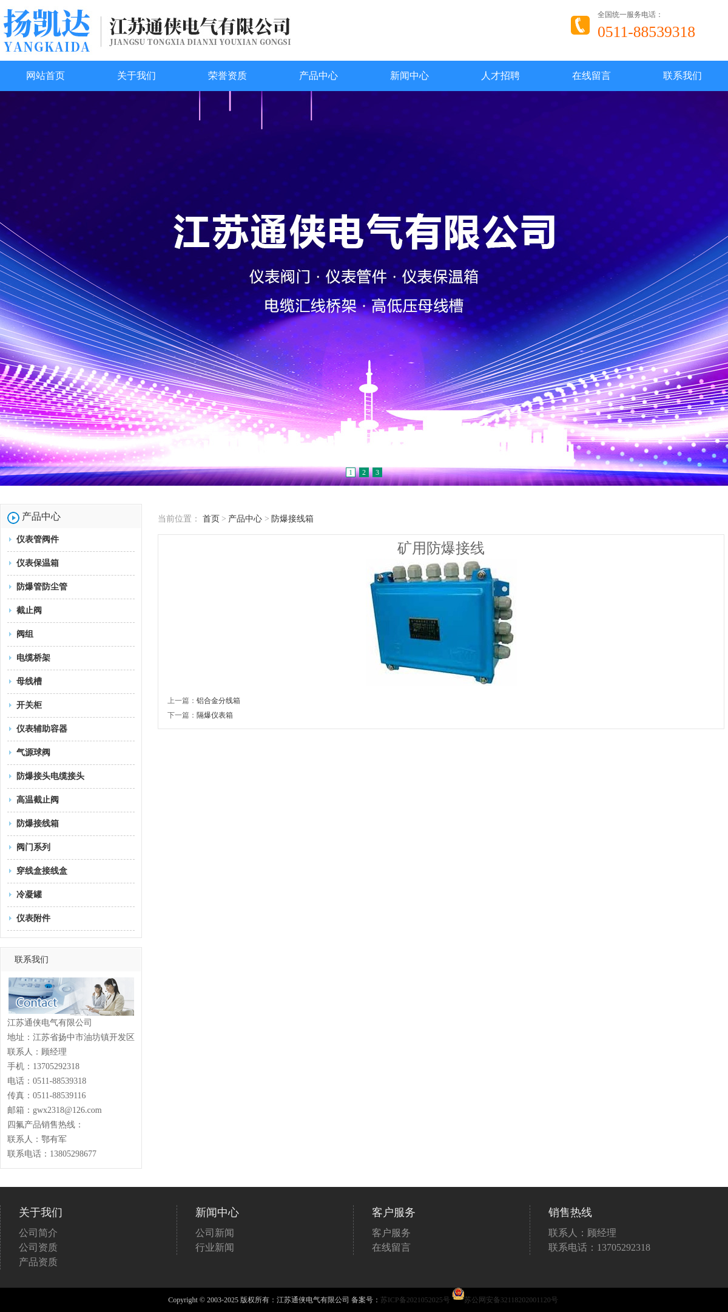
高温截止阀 (37, 799)
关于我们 (136, 75)
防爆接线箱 (37, 823)
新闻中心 (409, 75)
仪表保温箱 (37, 563)
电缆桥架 (33, 657)
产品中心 (318, 75)
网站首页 (45, 75)
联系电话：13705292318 (599, 1247)
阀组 (24, 634)
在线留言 (591, 75)
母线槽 (29, 681)
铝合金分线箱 (218, 700)
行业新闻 (214, 1247)
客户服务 (391, 1233)
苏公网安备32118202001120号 (505, 1300)
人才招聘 (500, 75)
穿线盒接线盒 (41, 870)
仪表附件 (33, 918)
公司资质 (38, 1247)
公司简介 (38, 1233)
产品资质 (38, 1262)
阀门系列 (33, 847)
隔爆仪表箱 (215, 715)
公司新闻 (214, 1233)
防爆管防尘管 (41, 586)
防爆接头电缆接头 (50, 776)
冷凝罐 (29, 894)
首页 (211, 518)
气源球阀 (33, 752)
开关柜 (29, 705)
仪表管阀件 (37, 539)
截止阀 (29, 610)
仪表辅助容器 (41, 728)
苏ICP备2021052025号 (415, 1300)
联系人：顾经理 (582, 1233)
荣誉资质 (227, 75)
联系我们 (682, 75)
